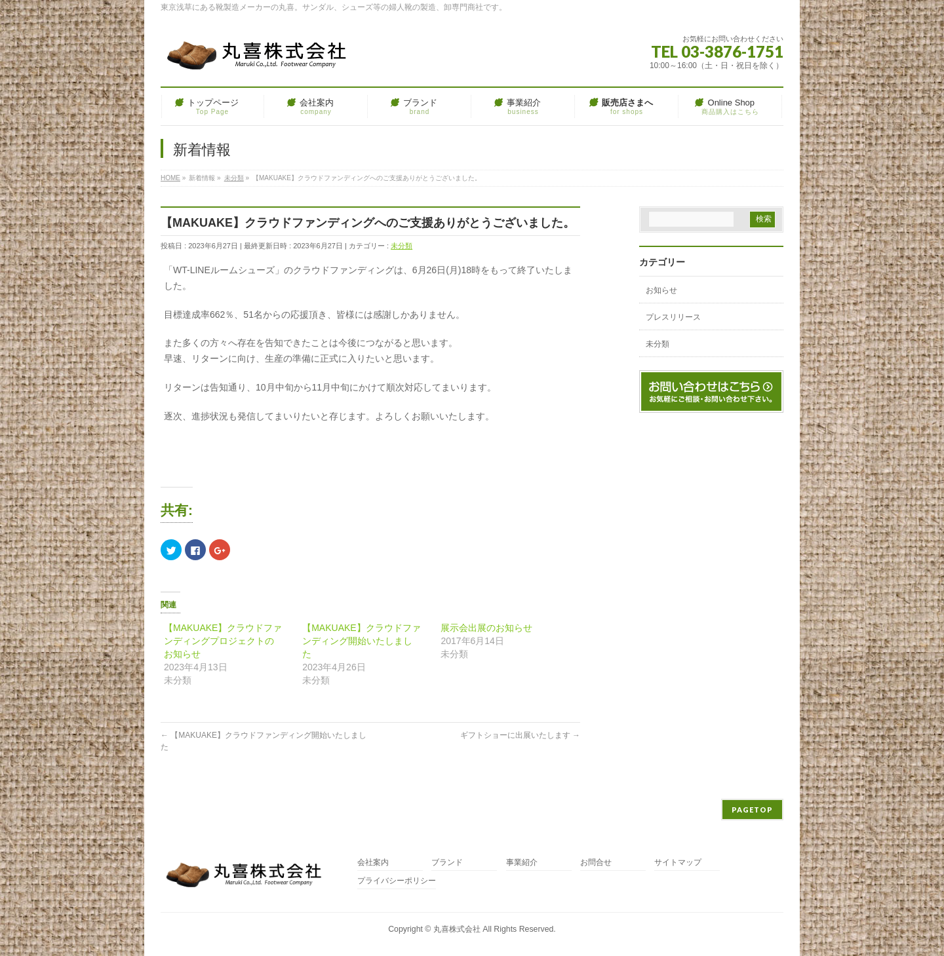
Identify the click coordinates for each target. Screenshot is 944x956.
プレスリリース (673, 317)
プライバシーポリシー (396, 881)
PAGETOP (752, 809)
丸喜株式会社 (457, 929)
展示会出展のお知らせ (486, 627)
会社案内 (373, 862)
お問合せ (596, 862)
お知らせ (661, 290)
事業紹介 (522, 862)
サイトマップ (677, 862)
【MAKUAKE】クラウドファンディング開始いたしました (361, 640)
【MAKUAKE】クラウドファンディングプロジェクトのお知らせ (223, 640)
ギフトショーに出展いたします (520, 735)
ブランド (447, 862)
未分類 (401, 246)
